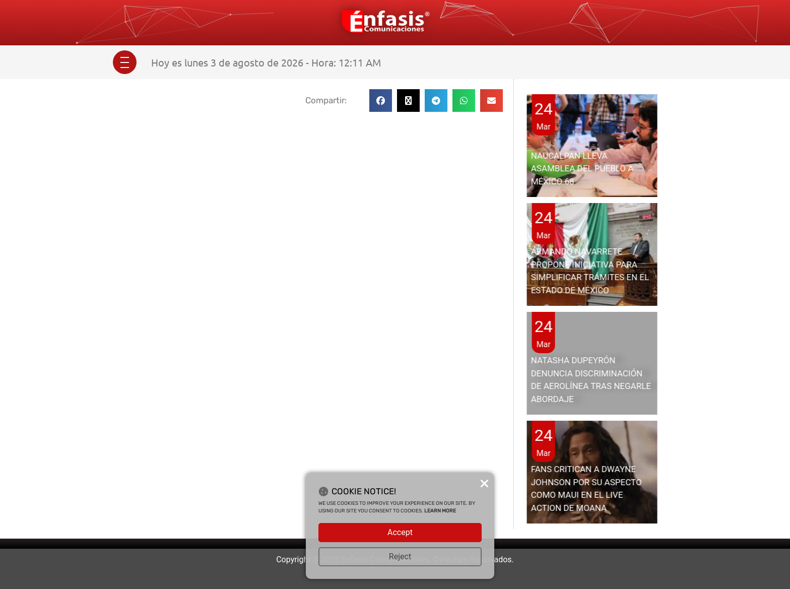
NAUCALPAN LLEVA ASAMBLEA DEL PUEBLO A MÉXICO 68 (582, 168)
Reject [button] (400, 556)
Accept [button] (400, 532)
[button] (380, 100)
